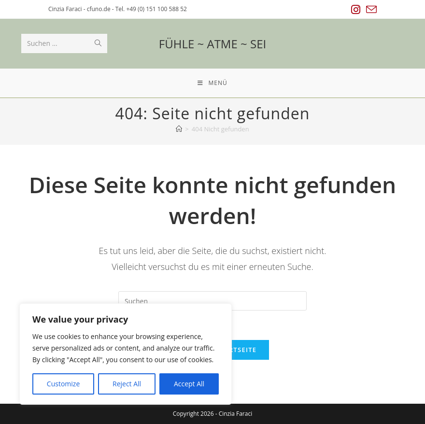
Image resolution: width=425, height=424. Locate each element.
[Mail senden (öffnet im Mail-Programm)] (370, 9)
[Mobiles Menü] (212, 83)
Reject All (127, 383)
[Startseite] (179, 129)
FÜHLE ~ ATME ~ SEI (212, 44)
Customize (63, 383)
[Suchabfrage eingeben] (212, 301)
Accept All (189, 383)
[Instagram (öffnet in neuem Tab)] (355, 9)
